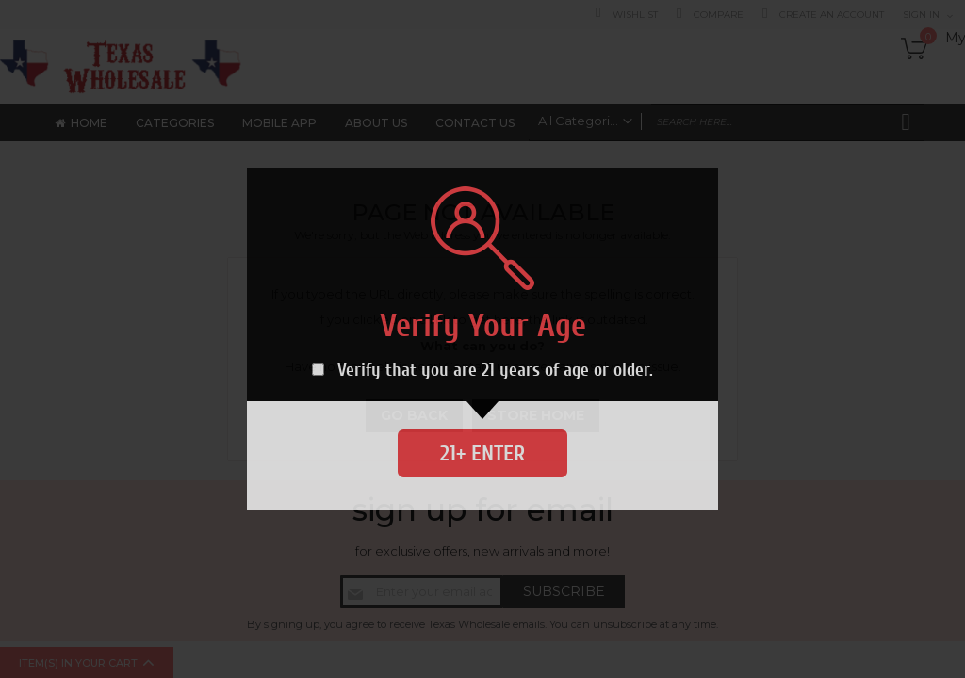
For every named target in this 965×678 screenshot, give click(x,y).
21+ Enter (482, 453)
